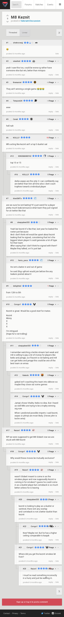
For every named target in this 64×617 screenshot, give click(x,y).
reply (50, 75)
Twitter (45, 613)
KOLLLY (16, 138)
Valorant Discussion (30, 21)
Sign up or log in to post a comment (32, 602)
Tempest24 (17, 101)
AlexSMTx (17, 198)
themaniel (17, 82)
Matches (39, 4)
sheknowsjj (18, 43)
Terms (23, 613)
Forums (28, 4)
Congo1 (17, 304)
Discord (56, 613)
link (57, 54)
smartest (16, 61)
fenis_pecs (23, 260)
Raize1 (17, 430)
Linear (24, 33)
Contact (6, 613)
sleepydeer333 (23, 222)
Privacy (15, 613)
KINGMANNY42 (24, 156)
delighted (17, 286)
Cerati (15, 119)
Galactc (25, 375)
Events (50, 4)
